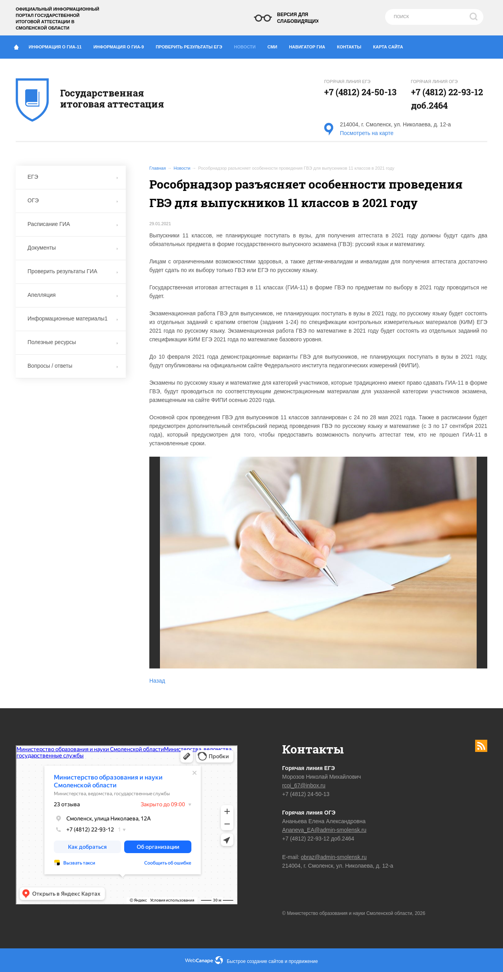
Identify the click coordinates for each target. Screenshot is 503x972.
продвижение (303, 961)
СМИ (275, 45)
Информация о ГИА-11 (58, 45)
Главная (157, 168)
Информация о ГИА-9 (122, 45)
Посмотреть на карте (366, 133)
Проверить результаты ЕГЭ (192, 45)
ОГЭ (73, 200)
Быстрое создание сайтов (255, 961)
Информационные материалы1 (73, 318)
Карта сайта (388, 46)
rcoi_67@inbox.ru (303, 785)
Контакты (352, 45)
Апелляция (73, 295)
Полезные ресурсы (73, 342)
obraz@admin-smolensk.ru (334, 857)
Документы (73, 247)
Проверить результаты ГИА (73, 271)
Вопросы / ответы (73, 366)
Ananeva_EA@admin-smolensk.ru (324, 830)
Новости (247, 45)
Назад (157, 681)
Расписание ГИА (73, 224)
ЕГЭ (73, 177)
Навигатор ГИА (310, 45)
